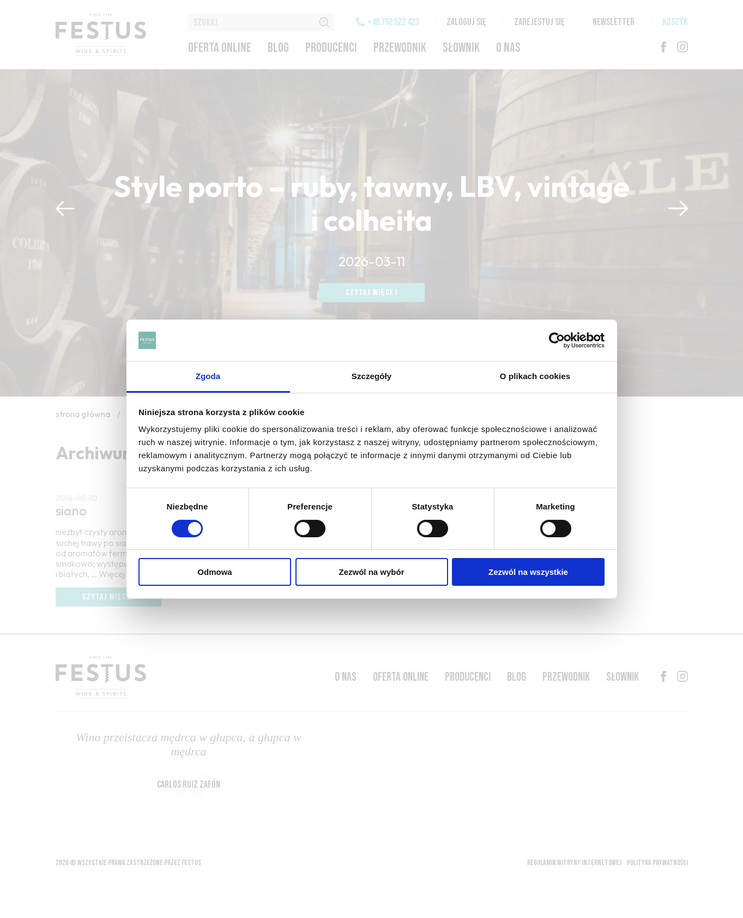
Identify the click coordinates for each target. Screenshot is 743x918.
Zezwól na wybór (371, 572)
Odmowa (214, 572)
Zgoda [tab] (208, 376)
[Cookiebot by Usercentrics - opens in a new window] (557, 340)
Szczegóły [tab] (371, 376)
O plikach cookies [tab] (535, 376)
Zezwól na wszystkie (528, 572)
